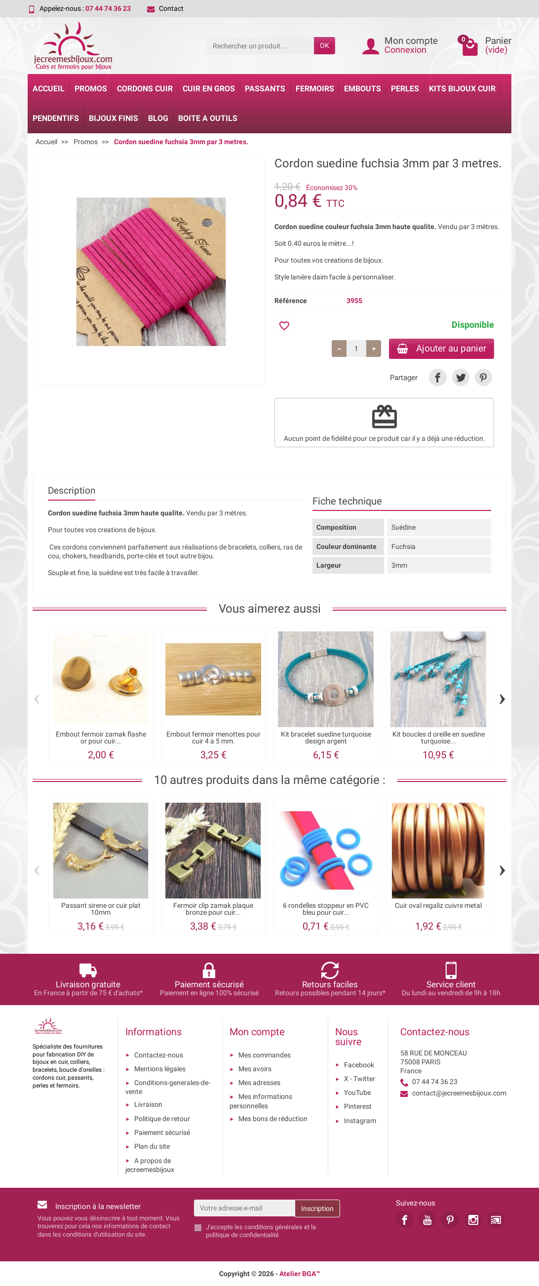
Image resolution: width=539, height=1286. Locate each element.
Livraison (148, 1104)
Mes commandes (264, 1055)
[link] (437, 377)
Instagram (360, 1121)
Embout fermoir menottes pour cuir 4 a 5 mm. (213, 737)
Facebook (359, 1065)
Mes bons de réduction (273, 1119)
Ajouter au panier (441, 348)
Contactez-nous (158, 1055)
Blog (158, 118)
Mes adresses (259, 1083)
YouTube (357, 1092)
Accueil (49, 88)
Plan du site (152, 1146)
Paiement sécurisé (162, 1132)
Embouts (362, 88)
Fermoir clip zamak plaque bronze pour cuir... (213, 909)
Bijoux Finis (113, 118)
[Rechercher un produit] (260, 45)
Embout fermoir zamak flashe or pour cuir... (101, 737)
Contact (165, 8)
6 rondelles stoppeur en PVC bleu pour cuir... (326, 909)
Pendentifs (56, 118)
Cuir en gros (209, 88)
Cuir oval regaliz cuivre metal (438, 905)
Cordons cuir (145, 88)
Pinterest (358, 1106)
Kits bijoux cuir (462, 88)
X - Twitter (359, 1079)
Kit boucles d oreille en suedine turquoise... (438, 737)
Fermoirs (315, 88)
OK (324, 45)
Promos (91, 88)
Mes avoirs (254, 1069)
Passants (265, 88)
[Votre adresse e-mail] (244, 1208)
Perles (405, 88)
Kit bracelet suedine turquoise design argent (326, 737)
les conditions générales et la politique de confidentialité (261, 1231)
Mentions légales (160, 1069)
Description (71, 490)
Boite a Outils (207, 118)
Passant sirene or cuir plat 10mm (101, 909)
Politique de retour (162, 1119)
